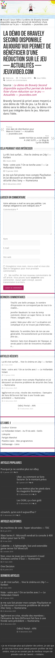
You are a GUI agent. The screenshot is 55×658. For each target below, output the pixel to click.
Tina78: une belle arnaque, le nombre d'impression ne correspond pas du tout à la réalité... (31, 305)
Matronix (9, 78)
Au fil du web (29, 431)
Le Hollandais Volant (11, 431)
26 (35, 504)
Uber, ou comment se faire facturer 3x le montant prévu (31, 478)
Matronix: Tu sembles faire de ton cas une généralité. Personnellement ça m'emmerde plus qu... (31, 334)
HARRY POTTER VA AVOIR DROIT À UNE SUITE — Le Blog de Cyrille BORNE (34, 139)
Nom (5, 239)
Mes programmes (24, 441)
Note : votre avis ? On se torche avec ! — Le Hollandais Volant (23, 593)
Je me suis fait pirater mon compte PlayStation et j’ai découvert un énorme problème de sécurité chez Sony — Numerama (27, 178)
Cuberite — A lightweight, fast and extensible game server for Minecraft (24, 547)
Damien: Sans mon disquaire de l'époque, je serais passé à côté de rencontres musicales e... (31, 343)
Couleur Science (9, 427)
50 (17, 472)
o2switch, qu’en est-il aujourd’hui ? (18, 512)
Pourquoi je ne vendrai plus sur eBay (20, 469)
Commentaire (10, 209)
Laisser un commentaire (16, 80)
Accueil (4, 20)
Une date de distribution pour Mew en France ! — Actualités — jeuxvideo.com (21, 130)
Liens (17, 444)
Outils (39, 431)
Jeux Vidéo (16, 20)
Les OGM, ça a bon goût (29, 500)
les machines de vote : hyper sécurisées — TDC (25, 527)
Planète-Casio (8, 441)
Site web (7, 257)
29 (35, 494)
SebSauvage (7, 444)
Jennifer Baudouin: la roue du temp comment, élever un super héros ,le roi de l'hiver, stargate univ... (30, 315)
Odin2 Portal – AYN (26, 405)
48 (32, 483)
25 (19, 515)
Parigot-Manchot (9, 437)
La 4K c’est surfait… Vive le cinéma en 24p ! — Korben (27, 362)
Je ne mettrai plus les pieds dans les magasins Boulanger (33, 490)
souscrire (35, 277)
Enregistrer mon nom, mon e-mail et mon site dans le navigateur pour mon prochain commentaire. (26, 268)
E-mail (6, 248)
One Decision (7, 566)
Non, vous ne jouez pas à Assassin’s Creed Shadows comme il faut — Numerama (22, 557)
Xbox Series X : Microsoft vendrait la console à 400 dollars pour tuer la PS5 (27, 537)
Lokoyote (6, 434)
